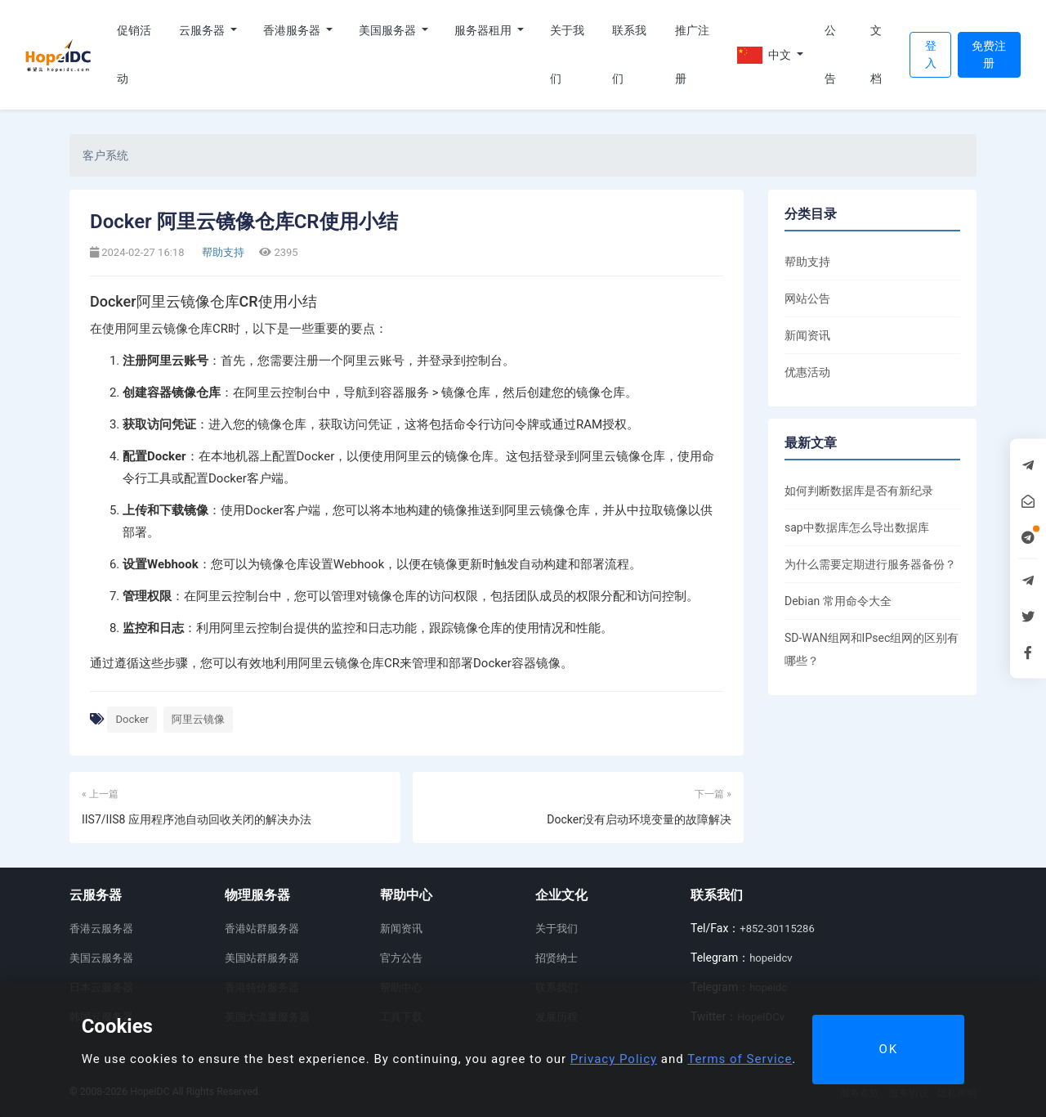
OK (888, 1049)
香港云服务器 (101, 928)
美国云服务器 (101, 958)
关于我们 (567, 54)
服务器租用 (484, 30)
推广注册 (692, 54)
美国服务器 (388, 30)
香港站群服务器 (262, 928)
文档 (876, 54)
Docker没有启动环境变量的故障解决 (639, 819)
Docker (132, 719)
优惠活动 (807, 372)
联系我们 (629, 54)
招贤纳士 (556, 958)
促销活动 (134, 54)
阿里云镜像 (198, 719)
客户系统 (105, 155)
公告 (830, 54)
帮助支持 (221, 252)
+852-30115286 (777, 928)
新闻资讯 (807, 335)
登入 (930, 54)
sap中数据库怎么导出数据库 (856, 527)
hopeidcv (770, 958)
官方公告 (401, 958)
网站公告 (807, 298)
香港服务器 (293, 30)
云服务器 (203, 30)
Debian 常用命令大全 (838, 601)
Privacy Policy (613, 1059)
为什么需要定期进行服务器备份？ (870, 564)
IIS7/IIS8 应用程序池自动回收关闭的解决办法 (196, 819)
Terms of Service (739, 1059)
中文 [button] (765, 55)
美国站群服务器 (262, 958)
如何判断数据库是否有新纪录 (858, 490)
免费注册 (989, 54)
